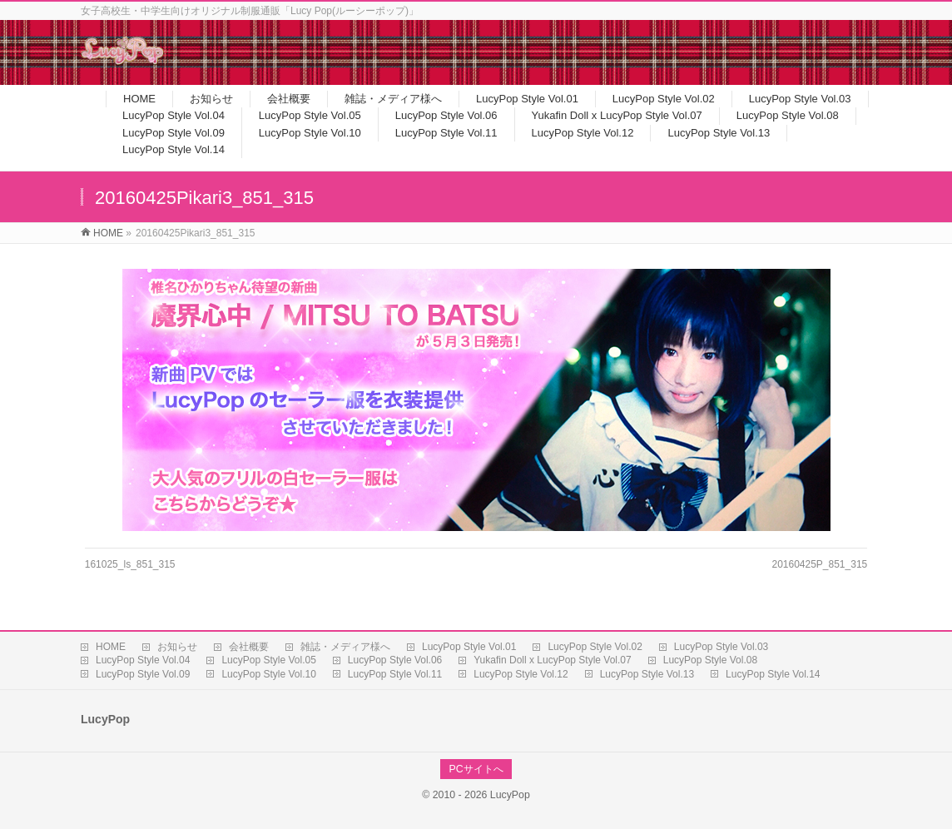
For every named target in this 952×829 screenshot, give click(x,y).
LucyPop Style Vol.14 (773, 674)
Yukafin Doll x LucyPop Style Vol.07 (552, 660)
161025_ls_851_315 (130, 564)
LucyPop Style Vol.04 (143, 660)
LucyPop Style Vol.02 (595, 647)
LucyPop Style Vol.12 (521, 674)
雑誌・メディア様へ (345, 647)
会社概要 (249, 647)
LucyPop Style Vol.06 (395, 660)
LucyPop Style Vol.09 (143, 674)
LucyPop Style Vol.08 (710, 660)
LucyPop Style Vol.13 (647, 674)
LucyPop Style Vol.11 (395, 674)
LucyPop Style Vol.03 (721, 647)
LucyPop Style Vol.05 (268, 660)
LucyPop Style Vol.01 (469, 647)
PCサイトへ (476, 769)
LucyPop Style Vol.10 (268, 674)
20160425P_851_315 (819, 564)
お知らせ (177, 647)
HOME (111, 647)
